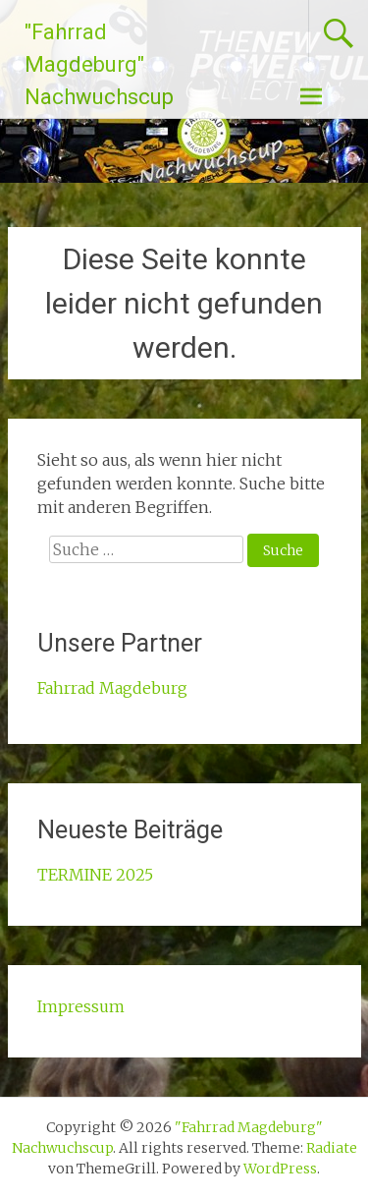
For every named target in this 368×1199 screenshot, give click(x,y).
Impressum (81, 1006)
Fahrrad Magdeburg (112, 688)
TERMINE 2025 (95, 875)
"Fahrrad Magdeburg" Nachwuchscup (99, 64)
